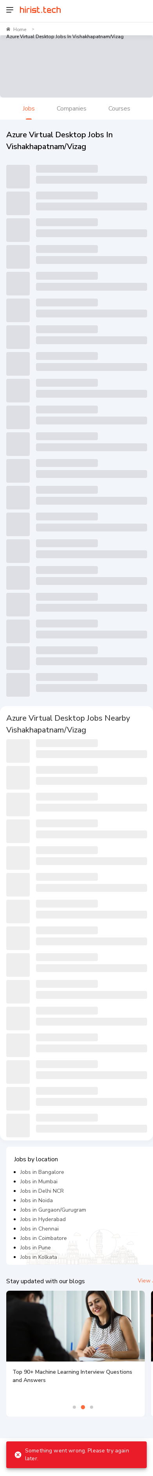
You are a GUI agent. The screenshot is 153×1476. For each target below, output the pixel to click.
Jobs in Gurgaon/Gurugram (53, 1210)
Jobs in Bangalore (42, 1172)
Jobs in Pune (35, 1247)
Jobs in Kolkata (38, 1257)
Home (19, 29)
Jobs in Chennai (39, 1228)
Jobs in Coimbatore (43, 1238)
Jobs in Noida (36, 1200)
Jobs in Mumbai (39, 1181)
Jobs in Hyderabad (43, 1219)
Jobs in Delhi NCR (42, 1191)
